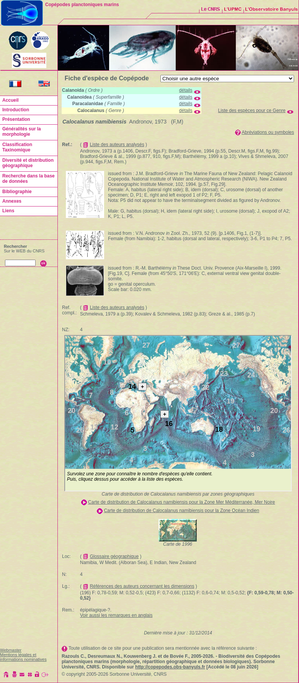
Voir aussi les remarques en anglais (116, 615)
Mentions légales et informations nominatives (23, 657)
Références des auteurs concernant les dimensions (142, 586)
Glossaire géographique (114, 556)
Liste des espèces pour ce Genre (252, 110)
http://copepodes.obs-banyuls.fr (170, 667)
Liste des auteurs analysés (117, 144)
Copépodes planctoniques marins (82, 4)
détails (186, 90)
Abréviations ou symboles (268, 132)
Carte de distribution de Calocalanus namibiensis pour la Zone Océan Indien (181, 510)
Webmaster (10, 650)
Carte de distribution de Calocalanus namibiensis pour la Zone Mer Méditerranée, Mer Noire (181, 502)
